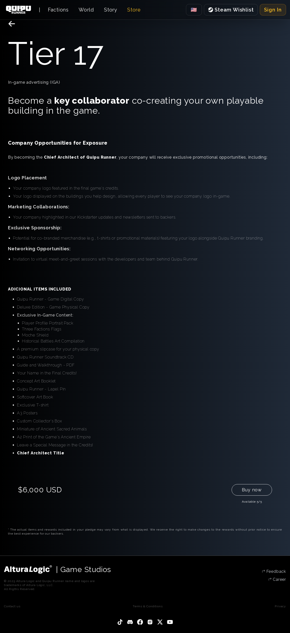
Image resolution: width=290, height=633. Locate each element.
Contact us (12, 606)
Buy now (252, 489)
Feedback (275, 571)
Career (279, 579)
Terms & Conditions (147, 606)
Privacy (280, 606)
